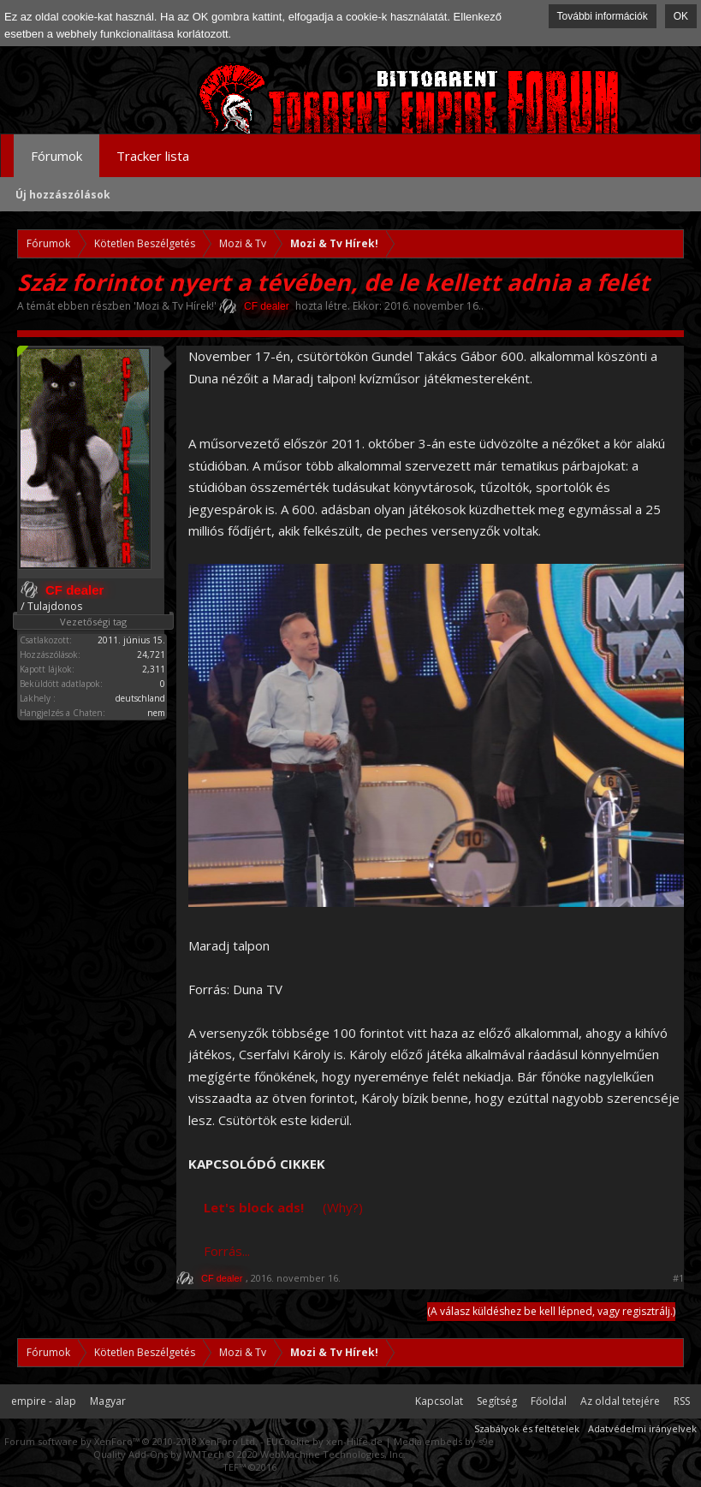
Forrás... (227, 1250)
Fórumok (56, 155)
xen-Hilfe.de (354, 1441)
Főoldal (549, 1401)
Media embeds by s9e (444, 1441)
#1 (678, 1278)
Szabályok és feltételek (526, 1428)
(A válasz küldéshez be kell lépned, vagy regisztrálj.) (551, 1311)
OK (681, 16)
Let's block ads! (254, 1207)
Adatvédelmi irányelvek (642, 1428)
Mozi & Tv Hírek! (175, 306)
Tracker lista (152, 155)
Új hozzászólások (62, 194)
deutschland (140, 698)
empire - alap (43, 1401)
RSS (682, 1401)
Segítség (497, 1401)
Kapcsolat (439, 1401)
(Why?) (343, 1207)
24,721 (151, 655)
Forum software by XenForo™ (131, 1441)
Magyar (108, 1401)
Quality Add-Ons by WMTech (249, 1454)
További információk (602, 16)
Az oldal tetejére (620, 1401)
